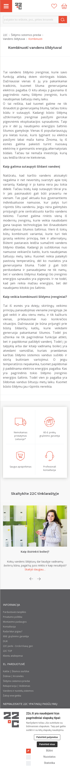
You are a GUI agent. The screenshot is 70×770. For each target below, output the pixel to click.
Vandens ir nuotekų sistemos (18, 690)
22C (5, 35)
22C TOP (7, 651)
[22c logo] (18, 6)
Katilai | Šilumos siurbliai (16, 671)
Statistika (40, 763)
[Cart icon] (64, 6)
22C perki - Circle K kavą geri (18, 646)
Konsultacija (9, 626)
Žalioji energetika (12, 695)
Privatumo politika (12, 616)
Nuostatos (40, 757)
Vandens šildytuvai (14, 39)
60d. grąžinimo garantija (16, 636)
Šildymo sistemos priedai (26, 35)
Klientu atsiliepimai (13, 655)
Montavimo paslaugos (15, 621)
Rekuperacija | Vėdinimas (16, 686)
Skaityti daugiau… (35, 569)
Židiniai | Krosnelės (13, 676)
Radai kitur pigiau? (12, 631)
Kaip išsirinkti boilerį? (35, 551)
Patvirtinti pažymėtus (47, 737)
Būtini (39, 751)
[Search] (63, 19)
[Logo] (11, 719)
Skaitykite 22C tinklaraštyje (35, 494)
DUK (5, 641)
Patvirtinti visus (47, 744)
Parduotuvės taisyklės (14, 612)
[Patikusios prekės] (54, 6)
